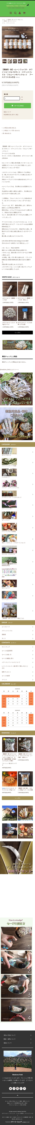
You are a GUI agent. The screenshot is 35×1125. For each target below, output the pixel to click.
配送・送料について (24, 1101)
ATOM (24, 1105)
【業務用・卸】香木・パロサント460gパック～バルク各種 (25, 789)
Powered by (18, 1121)
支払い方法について (14, 1101)
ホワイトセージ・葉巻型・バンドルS (10, 299)
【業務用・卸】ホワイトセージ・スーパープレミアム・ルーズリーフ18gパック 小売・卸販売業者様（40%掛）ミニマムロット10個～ (9, 757)
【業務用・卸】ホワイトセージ (9, 21)
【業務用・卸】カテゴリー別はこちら (15, 19)
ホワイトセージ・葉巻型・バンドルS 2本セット (25, 299)
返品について (7, 112)
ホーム (3, 19)
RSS (21, 1105)
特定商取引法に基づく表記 (11, 114)
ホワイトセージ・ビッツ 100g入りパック (10, 323)
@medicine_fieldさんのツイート (9, 369)
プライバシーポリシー (14, 1105)
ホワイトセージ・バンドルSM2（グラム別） (25, 323)
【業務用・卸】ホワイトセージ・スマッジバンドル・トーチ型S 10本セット (25, 755)
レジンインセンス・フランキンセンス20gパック (9, 789)
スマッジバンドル (11, 22)
